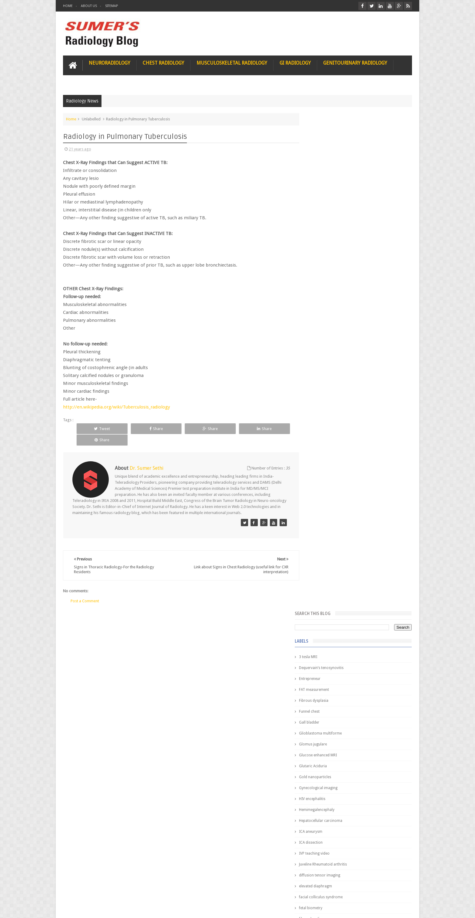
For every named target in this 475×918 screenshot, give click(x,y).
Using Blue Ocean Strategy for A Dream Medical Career (355, 834)
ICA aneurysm (323, 334)
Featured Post (359, 495)
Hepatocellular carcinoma (333, 323)
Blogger (404, 908)
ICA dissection (323, 345)
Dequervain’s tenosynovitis (333, 170)
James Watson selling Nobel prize (343, 562)
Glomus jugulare (325, 247)
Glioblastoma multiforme (332, 236)
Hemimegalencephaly (329, 312)
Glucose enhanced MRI (330, 258)
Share (141, 428)
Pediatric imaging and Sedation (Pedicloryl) (354, 509)
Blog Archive (394, 495)
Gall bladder (321, 225)
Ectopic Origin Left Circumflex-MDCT (372, 645)
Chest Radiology (163, 63)
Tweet (97, 428)
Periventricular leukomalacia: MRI (369, 673)
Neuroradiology (109, 63)
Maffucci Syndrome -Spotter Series (372, 586)
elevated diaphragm (327, 389)
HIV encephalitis (324, 301)
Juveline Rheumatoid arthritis (335, 367)
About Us (89, 6)
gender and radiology (329, 432)
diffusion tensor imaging (332, 378)
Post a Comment (85, 589)
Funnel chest (321, 214)
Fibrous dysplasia (326, 203)
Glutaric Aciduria (325, 269)
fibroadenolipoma (326, 421)
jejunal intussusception (330, 465)
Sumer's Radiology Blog (123, 908)
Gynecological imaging (330, 290)
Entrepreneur (322, 181)
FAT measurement (326, 192)
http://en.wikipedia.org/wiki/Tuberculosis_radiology (116, 406)
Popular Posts (325, 495)
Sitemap (111, 6)
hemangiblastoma (326, 443)
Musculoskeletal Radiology (232, 63)
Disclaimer (109, 890)
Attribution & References (153, 890)
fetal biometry (323, 411)
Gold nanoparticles (327, 279)
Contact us (396, 890)
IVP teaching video (326, 356)
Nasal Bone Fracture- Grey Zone (367, 533)
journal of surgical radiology (335, 476)
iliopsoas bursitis (325, 454)
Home (68, 6)
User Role (77, 890)
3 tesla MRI (320, 159)
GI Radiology (295, 63)
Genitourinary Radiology (355, 63)
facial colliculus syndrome (333, 400)
